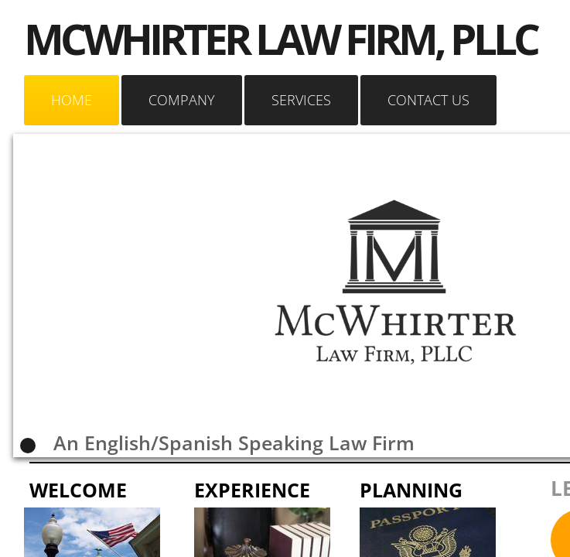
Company (181, 100)
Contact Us (428, 100)
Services (301, 100)
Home (71, 100)
